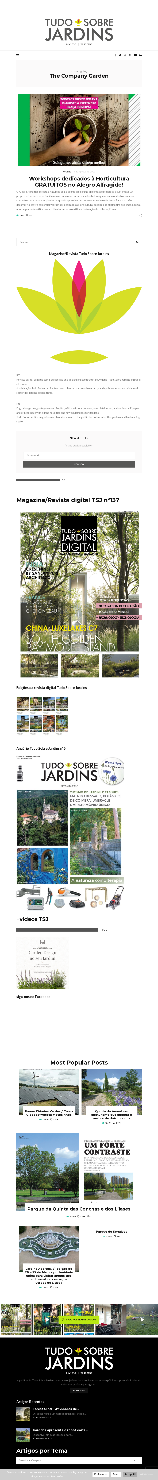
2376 (21, 215)
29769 (73, 1216)
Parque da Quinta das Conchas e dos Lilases (78, 1209)
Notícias (67, 171)
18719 (45, 1119)
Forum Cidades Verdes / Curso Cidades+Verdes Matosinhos (49, 1112)
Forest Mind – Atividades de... (56, 1409)
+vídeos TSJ (32, 919)
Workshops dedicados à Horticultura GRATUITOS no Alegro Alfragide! (79, 181)
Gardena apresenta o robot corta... (60, 1430)
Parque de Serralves (111, 1231)
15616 (109, 1236)
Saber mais (79, 1390)
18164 (108, 1123)
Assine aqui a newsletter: (79, 445)
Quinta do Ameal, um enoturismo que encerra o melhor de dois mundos (111, 1114)
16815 (45, 1287)
